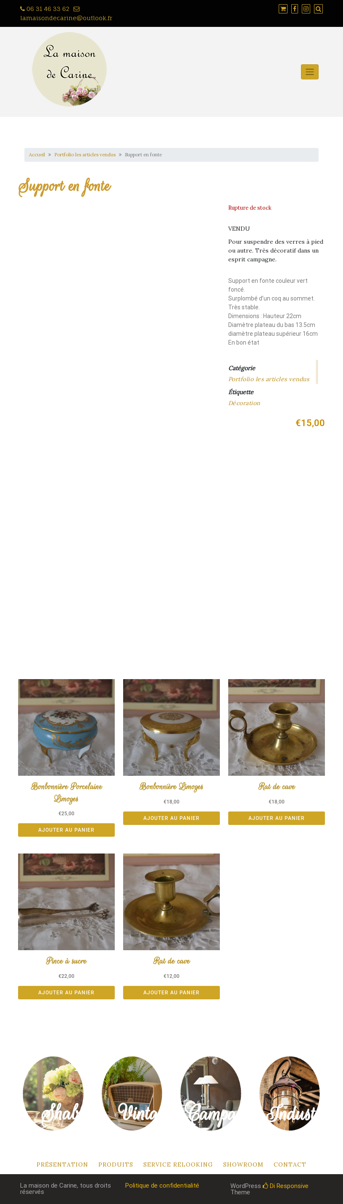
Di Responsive (286, 1186)
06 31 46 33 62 (44, 8)
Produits (115, 1164)
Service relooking (178, 1164)
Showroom (243, 1164)
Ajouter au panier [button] (66, 830)
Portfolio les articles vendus (85, 155)
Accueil (37, 155)
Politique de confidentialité (162, 1185)
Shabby (67, 1113)
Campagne (223, 1114)
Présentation (62, 1164)
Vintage (147, 1113)
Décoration (244, 403)
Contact (290, 1164)
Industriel (302, 1114)
